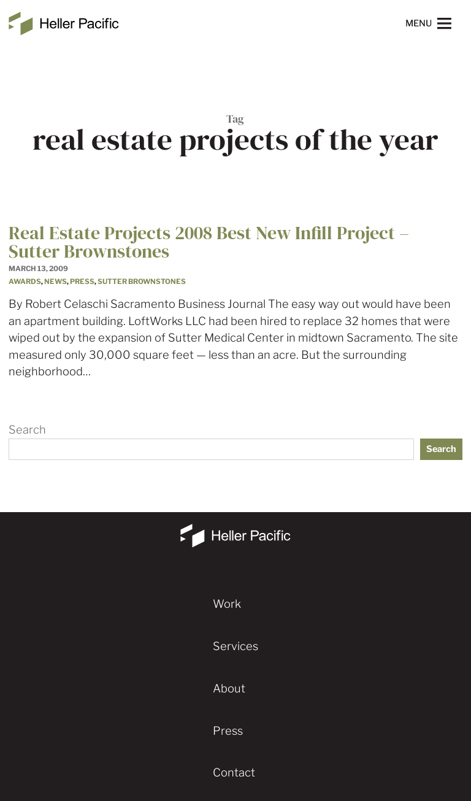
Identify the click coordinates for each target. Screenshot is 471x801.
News (55, 281)
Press (82, 281)
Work (227, 604)
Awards (25, 281)
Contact (234, 772)
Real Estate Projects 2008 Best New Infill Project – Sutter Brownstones (209, 242)
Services (235, 646)
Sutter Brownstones (142, 281)
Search (27, 430)
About (229, 688)
